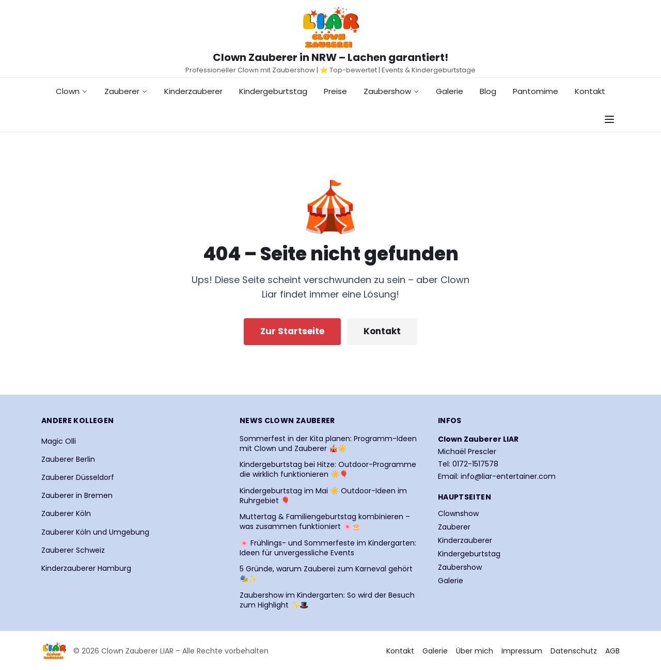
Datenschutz (573, 651)
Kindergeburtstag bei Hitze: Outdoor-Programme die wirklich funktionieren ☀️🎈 (328, 469)
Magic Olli (58, 441)
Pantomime (535, 91)
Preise (335, 91)
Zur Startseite (292, 331)
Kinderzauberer (193, 91)
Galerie (449, 91)
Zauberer (126, 91)
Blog (488, 91)
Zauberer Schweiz (73, 550)
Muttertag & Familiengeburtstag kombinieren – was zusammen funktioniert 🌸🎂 (325, 522)
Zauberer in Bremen (77, 495)
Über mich (474, 651)
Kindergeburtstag (273, 91)
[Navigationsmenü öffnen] (609, 119)
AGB (612, 651)
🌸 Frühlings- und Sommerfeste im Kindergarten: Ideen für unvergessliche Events (328, 548)
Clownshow (458, 513)
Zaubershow (391, 91)
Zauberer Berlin (68, 459)
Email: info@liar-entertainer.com (497, 476)
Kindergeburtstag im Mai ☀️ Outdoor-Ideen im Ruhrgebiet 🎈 (323, 496)
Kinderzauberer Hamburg (86, 568)
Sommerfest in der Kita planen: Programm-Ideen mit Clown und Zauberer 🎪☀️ (328, 444)
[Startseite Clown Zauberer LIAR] (330, 27)
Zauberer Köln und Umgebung (95, 532)
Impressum (521, 651)
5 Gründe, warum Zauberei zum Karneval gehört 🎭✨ (326, 574)
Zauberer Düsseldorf (77, 477)
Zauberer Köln (66, 513)
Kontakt (590, 91)
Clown (72, 91)
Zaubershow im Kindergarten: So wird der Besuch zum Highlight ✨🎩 (327, 600)
